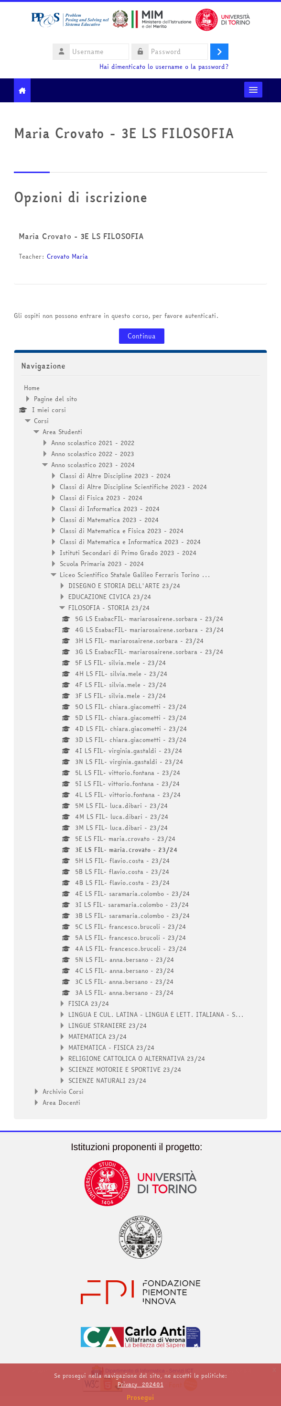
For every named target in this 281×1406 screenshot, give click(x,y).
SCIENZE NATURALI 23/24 (107, 1080)
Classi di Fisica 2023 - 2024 (101, 497)
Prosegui (140, 1397)
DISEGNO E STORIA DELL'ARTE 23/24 (124, 585)
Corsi (41, 420)
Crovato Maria (68, 256)
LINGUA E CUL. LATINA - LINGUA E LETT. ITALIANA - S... (156, 1014)
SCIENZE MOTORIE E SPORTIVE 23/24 (125, 1069)
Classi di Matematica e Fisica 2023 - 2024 (122, 530)
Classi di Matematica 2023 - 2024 (109, 519)
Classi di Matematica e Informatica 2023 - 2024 (130, 541)
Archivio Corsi (63, 1091)
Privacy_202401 (140, 1384)
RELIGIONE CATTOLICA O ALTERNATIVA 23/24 (136, 1058)
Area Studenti (62, 431)
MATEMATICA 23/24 (97, 1036)
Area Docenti (61, 1102)
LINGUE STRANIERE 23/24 (107, 1025)
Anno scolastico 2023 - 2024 (93, 464)
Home (32, 387)
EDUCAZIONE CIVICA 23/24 (109, 596)
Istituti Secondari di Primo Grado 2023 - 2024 (128, 552)
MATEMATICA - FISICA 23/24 (111, 1047)
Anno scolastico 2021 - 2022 (92, 442)
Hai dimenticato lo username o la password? (163, 66)
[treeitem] (140, 745)
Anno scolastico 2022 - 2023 (92, 453)
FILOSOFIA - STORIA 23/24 (109, 607)
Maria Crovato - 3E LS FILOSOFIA (81, 236)
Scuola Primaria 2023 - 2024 (102, 563)
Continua (142, 336)
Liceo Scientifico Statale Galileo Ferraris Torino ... (135, 574)
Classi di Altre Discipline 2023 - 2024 (115, 475)
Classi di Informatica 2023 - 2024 (110, 508)
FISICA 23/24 (88, 1003)
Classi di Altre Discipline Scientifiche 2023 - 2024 (133, 486)
